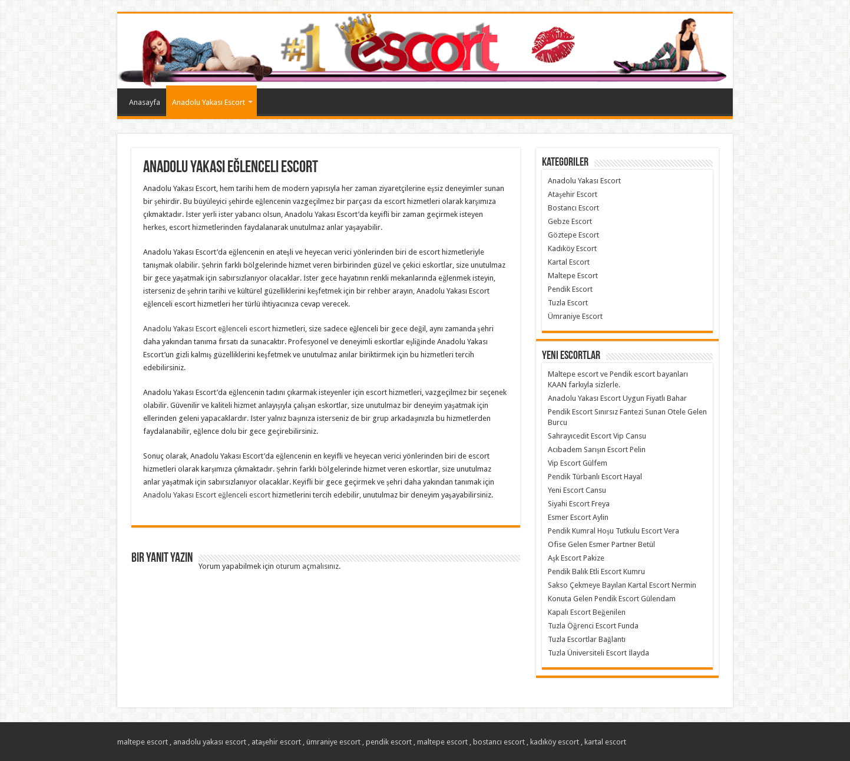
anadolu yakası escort (209, 741)
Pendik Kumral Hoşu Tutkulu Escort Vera (613, 530)
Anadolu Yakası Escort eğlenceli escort (206, 328)
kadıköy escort (554, 741)
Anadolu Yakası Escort (208, 102)
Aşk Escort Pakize (576, 558)
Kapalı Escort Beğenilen (587, 612)
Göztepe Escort (573, 234)
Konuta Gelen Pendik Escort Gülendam (612, 598)
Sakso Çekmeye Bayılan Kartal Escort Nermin (622, 585)
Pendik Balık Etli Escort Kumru (596, 571)
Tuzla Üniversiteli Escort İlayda (598, 652)
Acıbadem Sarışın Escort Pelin (597, 449)
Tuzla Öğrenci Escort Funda (593, 625)
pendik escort (389, 741)
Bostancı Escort (573, 207)
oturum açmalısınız (307, 566)
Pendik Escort (570, 289)
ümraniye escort (333, 741)
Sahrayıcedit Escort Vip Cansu (597, 435)
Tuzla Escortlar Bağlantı (587, 639)
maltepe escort (142, 741)
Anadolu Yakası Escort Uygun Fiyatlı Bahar (617, 398)
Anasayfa (144, 102)
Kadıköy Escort (572, 248)
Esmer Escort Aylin (578, 517)
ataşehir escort (276, 741)
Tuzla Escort (568, 302)
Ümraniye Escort (575, 316)
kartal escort (605, 741)
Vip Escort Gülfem (577, 463)
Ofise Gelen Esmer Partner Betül (601, 544)
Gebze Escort (570, 221)
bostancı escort (499, 741)
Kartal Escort (569, 262)
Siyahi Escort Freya (579, 503)
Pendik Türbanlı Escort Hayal (595, 476)
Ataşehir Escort (572, 194)
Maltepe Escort (573, 275)
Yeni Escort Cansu (577, 490)
